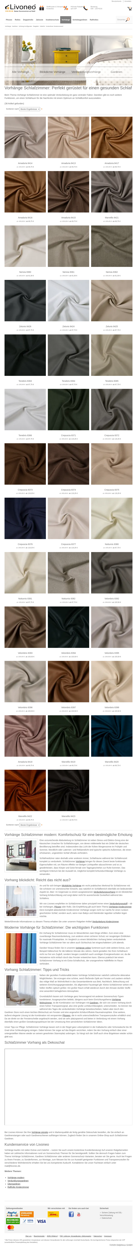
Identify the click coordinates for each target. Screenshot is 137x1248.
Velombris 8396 (25, 707)
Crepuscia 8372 (111, 435)
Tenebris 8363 (25, 381)
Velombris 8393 (25, 653)
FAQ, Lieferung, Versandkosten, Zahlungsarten (75, 1236)
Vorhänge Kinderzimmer (120, 907)
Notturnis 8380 (112, 544)
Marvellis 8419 (68, 762)
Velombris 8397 (68, 707)
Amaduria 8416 (25, 217)
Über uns (28, 1236)
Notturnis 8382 (68, 598)
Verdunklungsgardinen (18, 1181)
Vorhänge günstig (40, 1132)
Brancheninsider (39, 1236)
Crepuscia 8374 (68, 490)
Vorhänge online (83, 948)
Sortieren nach (12, 109)
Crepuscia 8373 (25, 490)
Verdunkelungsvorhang (104, 892)
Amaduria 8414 (25, 163)
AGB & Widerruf (52, 1236)
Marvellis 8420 (112, 762)
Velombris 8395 (112, 653)
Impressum (108, 1236)
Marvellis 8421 (112, 217)
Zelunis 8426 (25, 326)
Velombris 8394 (68, 653)
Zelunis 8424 (68, 326)
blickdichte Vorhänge (71, 885)
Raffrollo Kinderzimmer (18, 1187)
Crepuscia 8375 (111, 490)
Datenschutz (98, 1236)
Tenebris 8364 (68, 381)
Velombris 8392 (112, 598)
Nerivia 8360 (25, 272)
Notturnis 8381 (25, 598)
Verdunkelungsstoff (118, 903)
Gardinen (94, 1003)
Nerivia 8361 (69, 272)
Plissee (57, 907)
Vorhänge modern (16, 1177)
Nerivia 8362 (112, 272)
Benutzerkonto (116, 1)
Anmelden (127, 1)
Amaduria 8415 (68, 217)
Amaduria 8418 (25, 762)
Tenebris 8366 (25, 435)
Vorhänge (80, 861)
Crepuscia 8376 (25, 544)
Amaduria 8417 (112, 163)
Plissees (66, 1015)
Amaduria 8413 (68, 163)
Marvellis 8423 (68, 816)
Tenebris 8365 (111, 381)
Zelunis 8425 (112, 326)
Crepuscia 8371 (68, 435)
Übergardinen (14, 1184)
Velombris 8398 (112, 707)
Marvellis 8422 (25, 816)
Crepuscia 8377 (68, 544)
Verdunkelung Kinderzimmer (105, 921)
